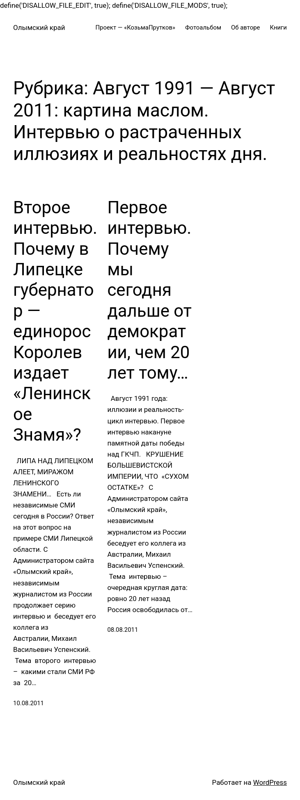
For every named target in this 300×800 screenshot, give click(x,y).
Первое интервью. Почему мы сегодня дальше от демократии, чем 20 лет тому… (149, 290)
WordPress (270, 782)
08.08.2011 (122, 629)
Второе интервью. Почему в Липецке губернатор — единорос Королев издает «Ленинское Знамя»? (55, 321)
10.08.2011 (28, 703)
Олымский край (39, 27)
